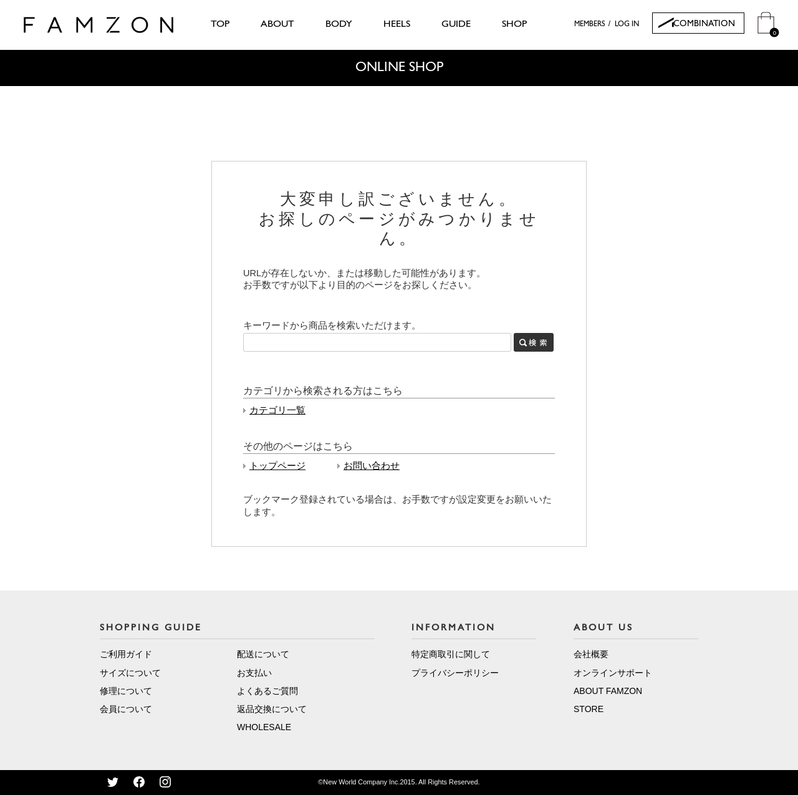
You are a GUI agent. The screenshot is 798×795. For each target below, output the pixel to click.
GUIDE (456, 24)
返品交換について (272, 709)
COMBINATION (704, 24)
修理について (126, 691)
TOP (220, 24)
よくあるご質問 (267, 691)
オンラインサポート (613, 673)
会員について (126, 709)
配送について (263, 654)
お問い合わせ (372, 466)
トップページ (277, 466)
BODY (338, 24)
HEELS (396, 24)
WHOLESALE (264, 727)
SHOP (514, 24)
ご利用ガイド (126, 654)
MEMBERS (589, 24)
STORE (588, 709)
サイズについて (130, 673)
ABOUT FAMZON (608, 691)
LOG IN (627, 24)
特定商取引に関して (450, 654)
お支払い (254, 673)
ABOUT (277, 24)
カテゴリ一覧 (277, 410)
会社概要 (591, 654)
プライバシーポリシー (455, 673)
